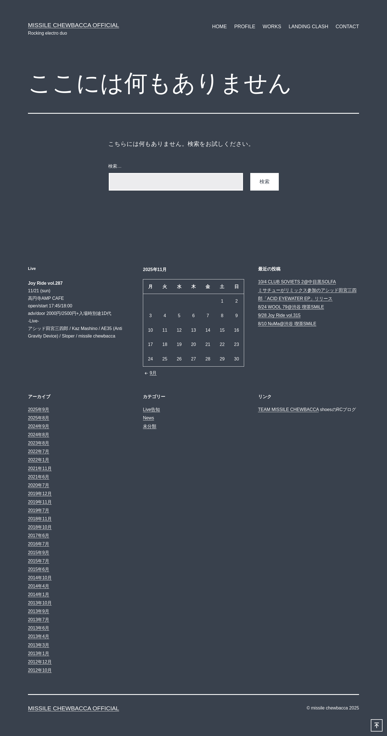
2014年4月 (38, 586)
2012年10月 (40, 670)
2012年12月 (40, 661)
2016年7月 (38, 544)
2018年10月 (40, 527)
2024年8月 (38, 434)
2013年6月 (38, 628)
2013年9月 (38, 611)
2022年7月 (38, 451)
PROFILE (244, 26)
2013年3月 (38, 645)
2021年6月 (38, 476)
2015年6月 (38, 569)
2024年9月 (38, 426)
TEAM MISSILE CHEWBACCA (288, 409)
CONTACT (347, 26)
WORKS (272, 26)
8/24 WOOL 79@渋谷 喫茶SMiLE (291, 307)
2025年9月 (38, 409)
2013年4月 (38, 636)
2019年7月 (38, 510)
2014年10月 (40, 577)
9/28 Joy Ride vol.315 (279, 315)
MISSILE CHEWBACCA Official (73, 25)
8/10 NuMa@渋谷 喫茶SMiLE (287, 323)
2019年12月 (40, 493)
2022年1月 (38, 459)
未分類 (149, 426)
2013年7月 (38, 619)
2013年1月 (38, 653)
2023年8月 (38, 443)
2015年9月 (38, 552)
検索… (115, 166)
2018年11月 (40, 518)
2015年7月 (38, 561)
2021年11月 (40, 468)
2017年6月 (38, 535)
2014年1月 (38, 594)
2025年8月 (38, 418)
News (148, 418)
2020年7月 (38, 485)
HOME (219, 26)
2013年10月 (40, 602)
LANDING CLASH (308, 26)
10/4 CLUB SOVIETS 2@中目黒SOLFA (297, 281)
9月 (150, 373)
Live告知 (151, 409)
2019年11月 (40, 502)
